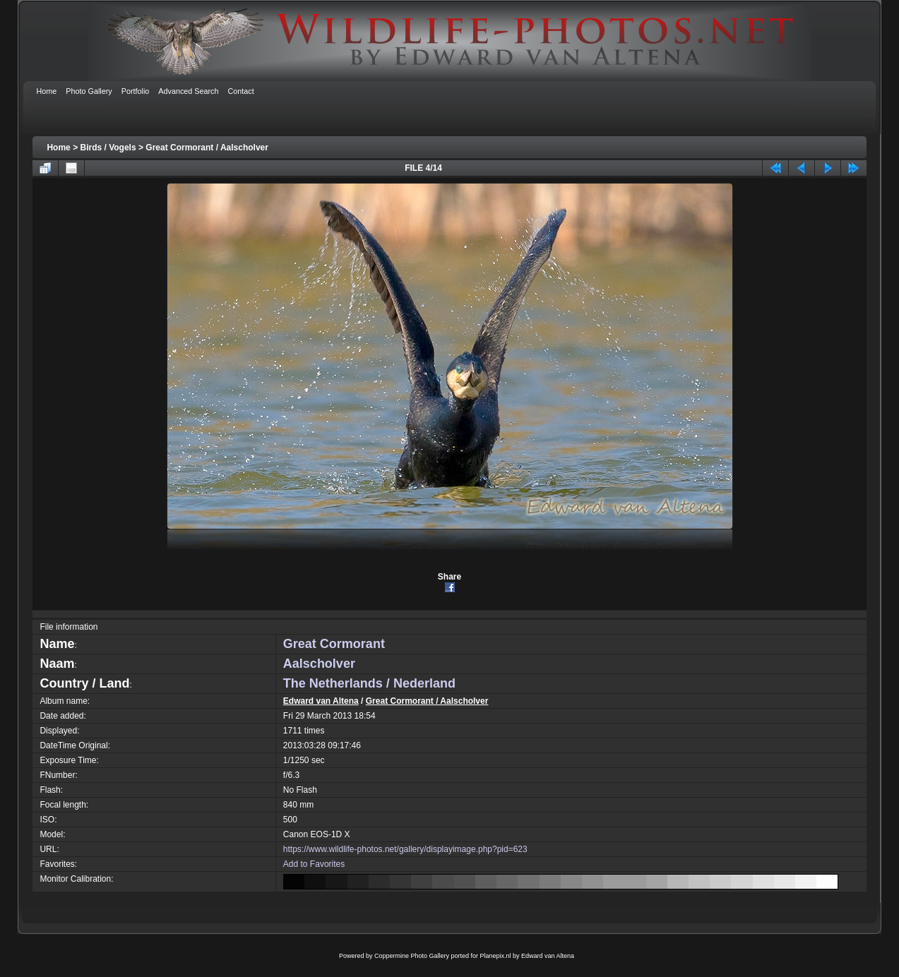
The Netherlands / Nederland (369, 683)
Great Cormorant (334, 644)
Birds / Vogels (108, 147)
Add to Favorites (314, 864)
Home (58, 147)
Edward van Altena (321, 701)
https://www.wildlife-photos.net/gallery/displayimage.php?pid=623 (405, 849)
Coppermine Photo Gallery (411, 955)
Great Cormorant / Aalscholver (206, 147)
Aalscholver (319, 664)
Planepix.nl (495, 955)
